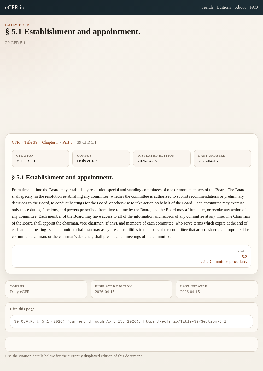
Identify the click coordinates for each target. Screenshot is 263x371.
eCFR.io (14, 7)
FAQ (254, 7)
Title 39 (30, 142)
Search (207, 7)
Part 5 (67, 142)
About (240, 7)
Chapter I (50, 142)
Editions (224, 7)
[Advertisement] (131, 94)
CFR (16, 142)
